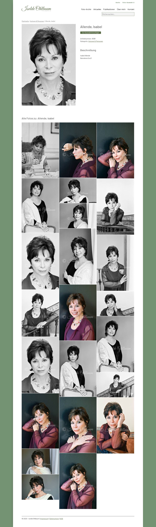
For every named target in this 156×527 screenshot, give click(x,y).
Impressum (44, 519)
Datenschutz (54, 519)
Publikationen (109, 9)
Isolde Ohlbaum (36, 8)
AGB (61, 519)
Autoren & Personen (37, 21)
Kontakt (131, 9)
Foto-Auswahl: (128, 2)
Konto (118, 2)
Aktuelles (97, 9)
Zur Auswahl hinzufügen (90, 33)
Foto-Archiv (86, 9)
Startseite (25, 21)
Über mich (121, 9)
